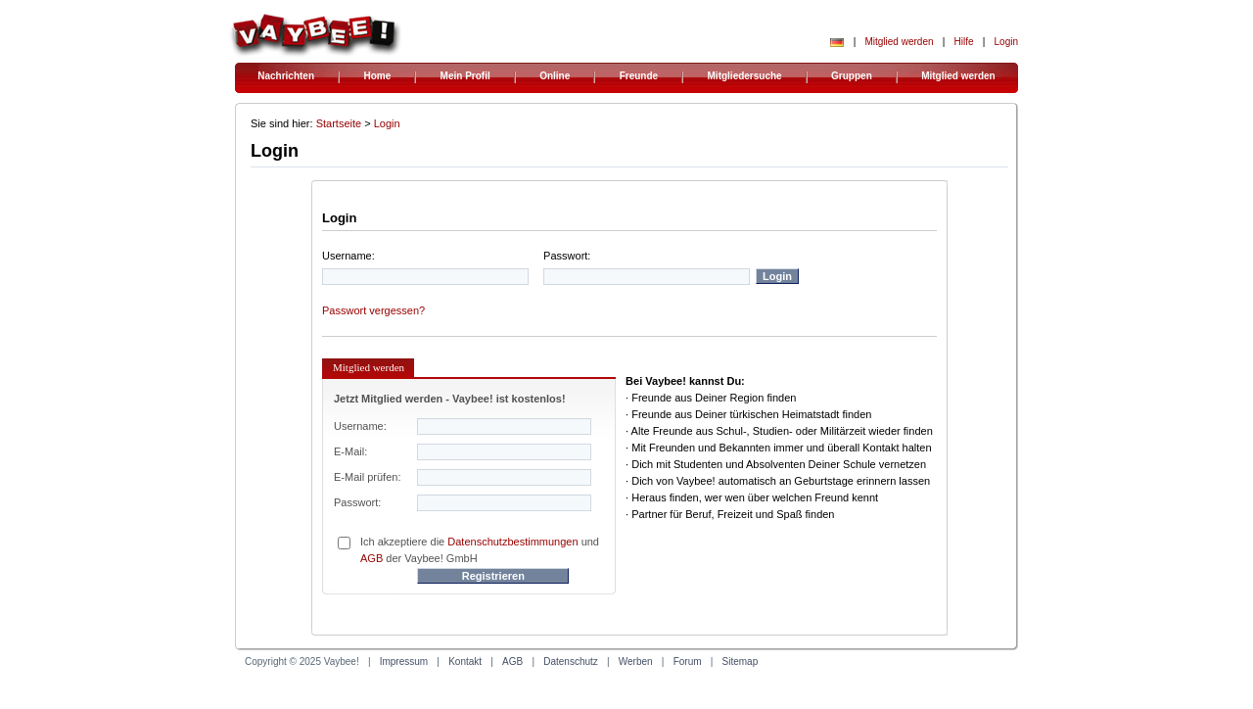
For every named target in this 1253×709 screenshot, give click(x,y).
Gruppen (851, 76)
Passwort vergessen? (373, 310)
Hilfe (964, 41)
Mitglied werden (898, 41)
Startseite (338, 123)
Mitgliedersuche (745, 76)
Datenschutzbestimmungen (512, 541)
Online (554, 76)
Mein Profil (465, 76)
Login (1006, 41)
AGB (371, 558)
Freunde (639, 76)
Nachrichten (285, 76)
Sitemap (740, 661)
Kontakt (465, 661)
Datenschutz (570, 661)
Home (377, 76)
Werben (636, 661)
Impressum (404, 661)
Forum (687, 661)
